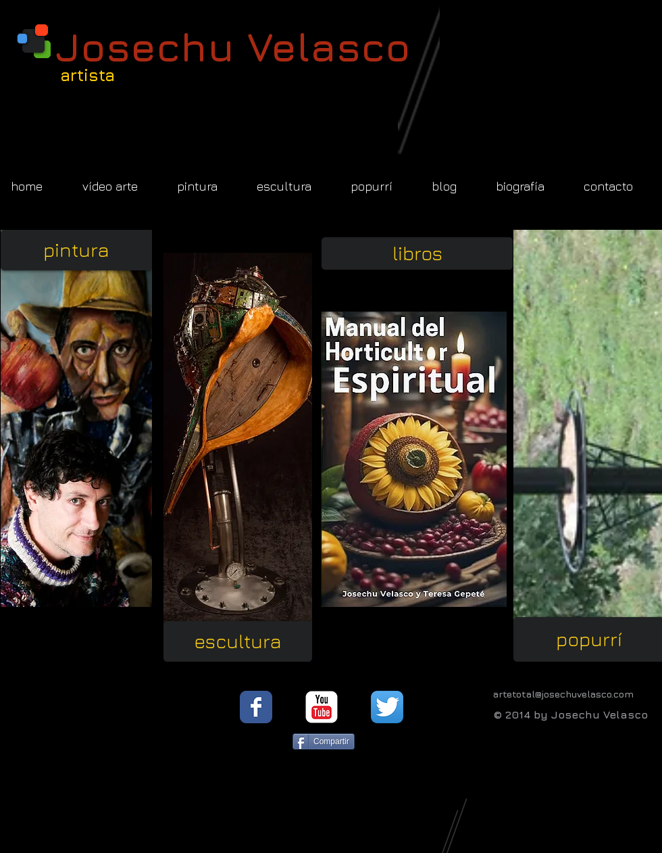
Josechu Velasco (233, 46)
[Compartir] (323, 741)
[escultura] (237, 641)
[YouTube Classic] (321, 707)
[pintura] (76, 250)
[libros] (417, 253)
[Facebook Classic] (256, 707)
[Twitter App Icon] (387, 707)
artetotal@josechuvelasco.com (563, 694)
